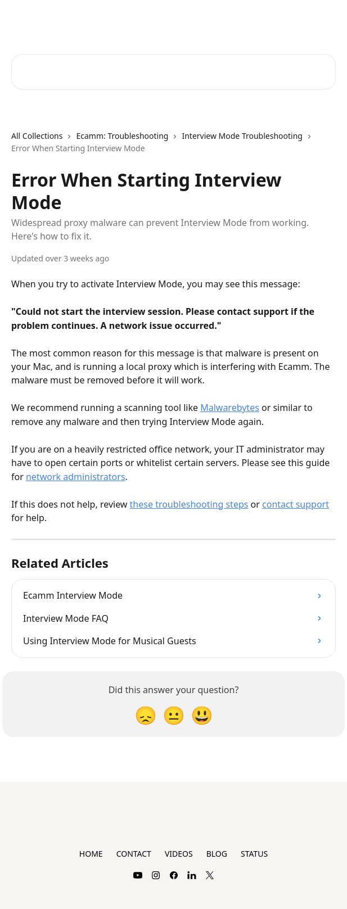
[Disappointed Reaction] (146, 714)
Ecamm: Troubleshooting (122, 135)
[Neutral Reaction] (174, 714)
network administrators (75, 477)
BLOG (216, 853)
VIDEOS (179, 853)
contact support (295, 504)
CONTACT (133, 853)
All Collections (36, 135)
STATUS (254, 853)
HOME (91, 853)
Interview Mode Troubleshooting (242, 135)
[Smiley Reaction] (202, 714)
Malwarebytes (229, 407)
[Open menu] (326, 20)
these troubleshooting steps (189, 504)
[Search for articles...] (173, 71)
